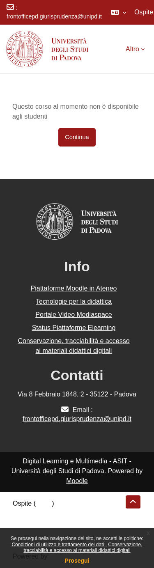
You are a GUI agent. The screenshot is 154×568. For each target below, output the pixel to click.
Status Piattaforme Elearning (74, 327)
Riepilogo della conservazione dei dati (68, 513)
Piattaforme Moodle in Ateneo (74, 288)
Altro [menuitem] (132, 49)
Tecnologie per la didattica (74, 301)
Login (44, 503)
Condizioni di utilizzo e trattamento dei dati (58, 544)
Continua (77, 137)
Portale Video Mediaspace (73, 314)
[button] (118, 12)
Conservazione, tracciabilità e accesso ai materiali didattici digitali (82, 547)
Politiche (25, 523)
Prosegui (77, 560)
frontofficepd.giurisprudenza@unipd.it (54, 16)
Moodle (76, 480)
